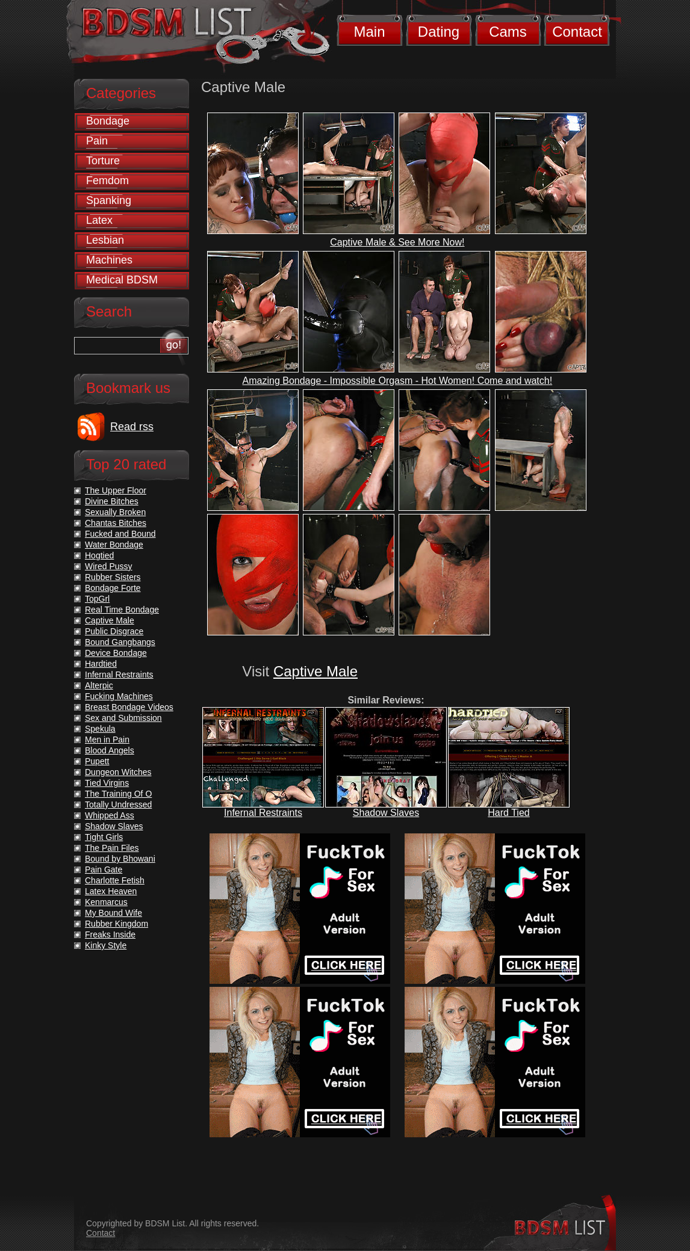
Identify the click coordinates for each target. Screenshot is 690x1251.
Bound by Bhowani (120, 858)
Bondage (107, 121)
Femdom (107, 181)
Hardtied (101, 664)
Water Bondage (114, 544)
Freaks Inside (110, 934)
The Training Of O (118, 793)
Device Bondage (116, 653)
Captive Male (315, 671)
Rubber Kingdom (116, 923)
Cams (508, 31)
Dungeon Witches (118, 772)
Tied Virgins (107, 783)
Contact (577, 31)
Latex (99, 220)
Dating (438, 31)
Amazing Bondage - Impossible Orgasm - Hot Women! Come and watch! (398, 380)
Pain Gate (103, 869)
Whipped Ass (109, 815)
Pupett (97, 761)
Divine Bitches (111, 501)
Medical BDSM (122, 280)
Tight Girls (104, 837)
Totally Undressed (118, 804)
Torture (103, 161)
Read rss (132, 427)
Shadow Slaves (386, 813)
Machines (109, 260)
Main (369, 31)
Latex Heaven (111, 891)
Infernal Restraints (263, 813)
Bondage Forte (113, 588)
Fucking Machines (119, 696)
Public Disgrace (114, 631)
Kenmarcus (106, 902)
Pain (97, 141)
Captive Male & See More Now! (397, 242)
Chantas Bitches (115, 523)
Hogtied (99, 555)
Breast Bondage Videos (129, 707)
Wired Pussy (108, 566)
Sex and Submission (123, 718)
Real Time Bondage (122, 609)
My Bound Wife (113, 913)
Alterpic (99, 685)
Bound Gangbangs (120, 642)
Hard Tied (508, 813)
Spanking (108, 200)
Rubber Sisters (113, 577)
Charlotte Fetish (115, 880)
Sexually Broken (115, 512)
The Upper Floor (115, 490)
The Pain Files (111, 848)
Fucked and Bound (120, 534)
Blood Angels (109, 750)
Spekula (100, 729)
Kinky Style (105, 945)
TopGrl (97, 599)
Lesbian (105, 240)
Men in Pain (107, 739)
